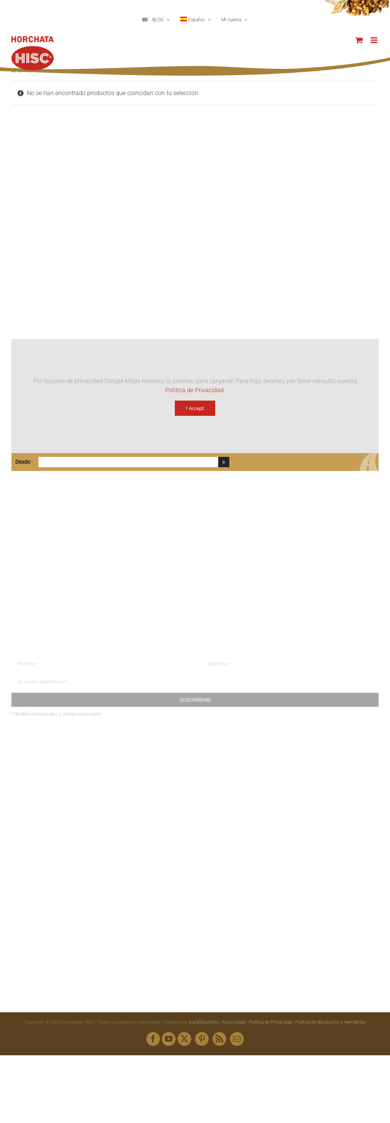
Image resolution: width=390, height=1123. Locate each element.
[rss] (219, 1039)
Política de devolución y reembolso (330, 1022)
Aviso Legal (233, 1022)
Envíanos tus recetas (54, 756)
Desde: (23, 462)
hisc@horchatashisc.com (57, 592)
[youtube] (169, 1039)
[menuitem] (195, 19)
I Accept (195, 408)
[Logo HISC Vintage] (77, 173)
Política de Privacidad (194, 390)
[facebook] (153, 1039)
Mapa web (40, 771)
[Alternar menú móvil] (375, 40)
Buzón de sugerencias (55, 741)
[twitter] (184, 1039)
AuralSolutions (204, 1022)
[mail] (237, 1039)
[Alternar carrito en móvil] (359, 40)
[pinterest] (202, 1039)
